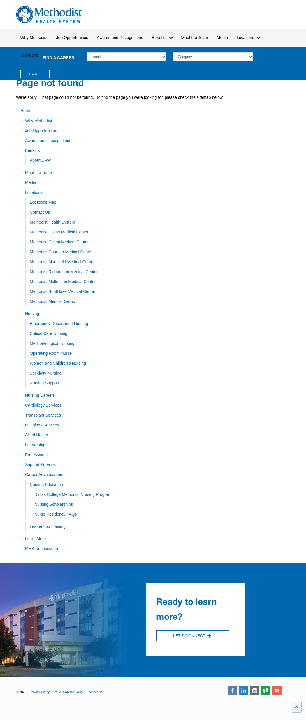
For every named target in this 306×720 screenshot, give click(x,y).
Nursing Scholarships (53, 504)
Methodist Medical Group (52, 301)
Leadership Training (48, 526)
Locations (34, 192)
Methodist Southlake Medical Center (62, 291)
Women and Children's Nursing (58, 363)
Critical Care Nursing (48, 333)
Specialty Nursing (45, 373)
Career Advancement (44, 474)
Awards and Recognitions (48, 140)
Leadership (35, 444)
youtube (277, 690)
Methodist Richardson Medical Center (64, 271)
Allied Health (36, 435)
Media (222, 37)
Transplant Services (43, 415)
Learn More (35, 538)
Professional (36, 454)
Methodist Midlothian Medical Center (63, 281)
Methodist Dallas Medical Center (59, 232)
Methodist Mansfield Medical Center (62, 261)
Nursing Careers (40, 395)
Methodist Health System (49, 14)
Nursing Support (44, 383)
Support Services (40, 464)
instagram (254, 690)
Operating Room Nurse (51, 353)
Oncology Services (42, 425)
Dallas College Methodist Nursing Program (73, 494)
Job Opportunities (41, 130)
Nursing (32, 313)
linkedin (243, 690)
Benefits (32, 150)
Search (35, 74)
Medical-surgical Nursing (52, 343)
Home (25, 110)
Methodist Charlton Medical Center (61, 252)
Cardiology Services (43, 405)
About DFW (40, 160)
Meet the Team (38, 172)
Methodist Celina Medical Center (59, 242)
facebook (232, 690)
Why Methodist (38, 120)
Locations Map (43, 202)
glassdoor (265, 690)
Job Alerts (29, 55)
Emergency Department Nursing (59, 323)
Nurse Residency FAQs (55, 514)
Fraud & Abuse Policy (68, 692)
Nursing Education (46, 484)
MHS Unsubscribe (41, 548)
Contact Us (40, 212)
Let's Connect (192, 636)
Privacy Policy (40, 692)
